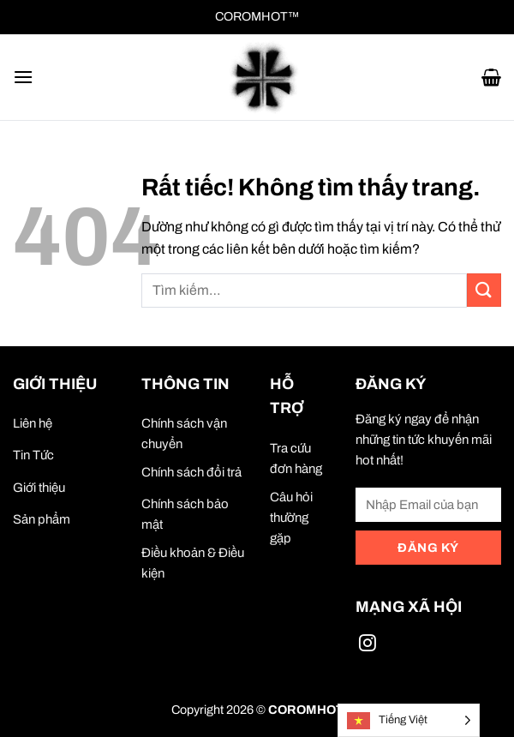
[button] (23, 77)
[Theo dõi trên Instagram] (367, 645)
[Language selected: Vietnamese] (409, 720)
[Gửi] (484, 290)
